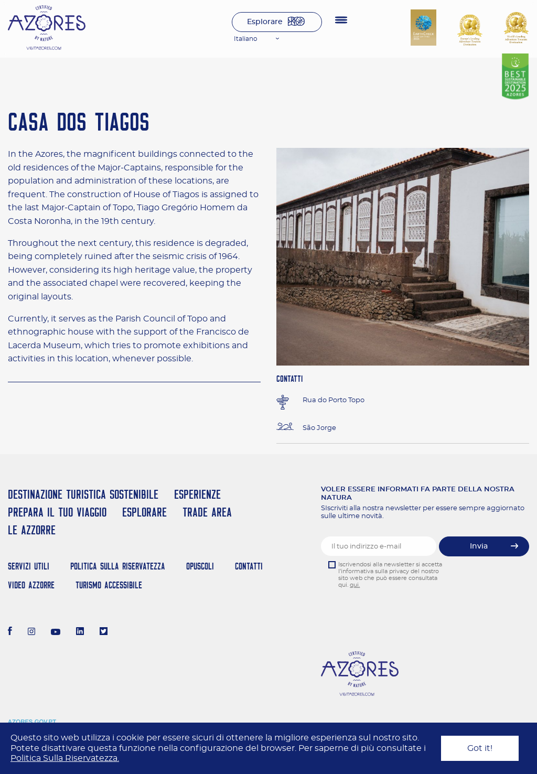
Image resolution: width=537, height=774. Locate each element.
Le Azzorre (32, 529)
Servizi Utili (28, 566)
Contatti (249, 566)
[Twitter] (104, 632)
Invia (479, 546)
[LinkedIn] (80, 632)
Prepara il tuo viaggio (57, 512)
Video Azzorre (31, 585)
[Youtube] (55, 632)
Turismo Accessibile (109, 585)
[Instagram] (32, 632)
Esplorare (265, 22)
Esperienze (197, 494)
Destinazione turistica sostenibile (83, 494)
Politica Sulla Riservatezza (117, 566)
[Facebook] (10, 632)
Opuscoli (200, 566)
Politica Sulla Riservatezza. (64, 758)
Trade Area (207, 512)
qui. (355, 585)
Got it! (479, 748)
